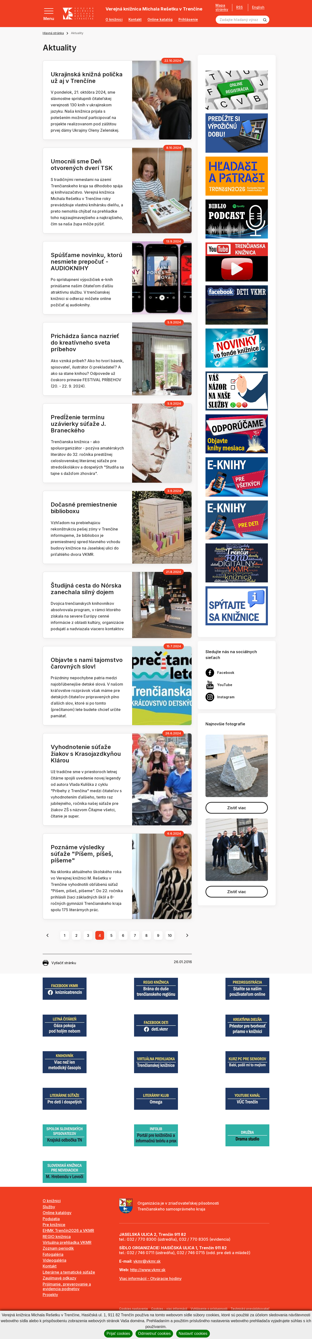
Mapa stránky (221, 7)
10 (170, 935)
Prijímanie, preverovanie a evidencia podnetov (67, 1286)
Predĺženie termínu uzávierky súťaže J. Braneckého (78, 424)
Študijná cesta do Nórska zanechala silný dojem (86, 589)
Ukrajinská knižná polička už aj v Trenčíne (87, 77)
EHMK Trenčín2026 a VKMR (68, 1230)
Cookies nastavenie (133, 1308)
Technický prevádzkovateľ (250, 1308)
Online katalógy (57, 1212)
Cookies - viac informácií (169, 1308)
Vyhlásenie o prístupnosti (209, 1308)
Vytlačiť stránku (59, 963)
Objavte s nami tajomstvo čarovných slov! (87, 663)
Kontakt (135, 19)
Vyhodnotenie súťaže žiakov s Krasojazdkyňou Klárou (86, 753)
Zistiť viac (236, 807)
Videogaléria (54, 1260)
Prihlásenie (188, 19)
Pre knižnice (54, 1224)
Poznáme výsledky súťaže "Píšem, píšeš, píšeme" (82, 854)
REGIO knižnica (57, 1236)
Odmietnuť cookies (154, 1333)
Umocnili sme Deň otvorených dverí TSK (82, 164)
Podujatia (51, 1218)
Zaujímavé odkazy (59, 1278)
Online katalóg (160, 19)
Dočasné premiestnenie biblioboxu (84, 508)
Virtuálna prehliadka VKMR (67, 1242)
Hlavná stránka (53, 33)
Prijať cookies (118, 1333)
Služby (49, 1206)
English (258, 7)
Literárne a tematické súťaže (69, 1272)
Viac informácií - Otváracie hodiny (150, 1278)
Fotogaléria (53, 1254)
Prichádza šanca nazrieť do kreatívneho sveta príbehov (85, 342)
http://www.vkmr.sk (148, 1269)
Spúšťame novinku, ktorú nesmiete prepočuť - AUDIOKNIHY (86, 261)
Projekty (50, 1294)
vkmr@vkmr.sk (147, 1261)
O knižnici (114, 19)
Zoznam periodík (58, 1248)
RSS (239, 7)
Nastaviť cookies (193, 1333)
